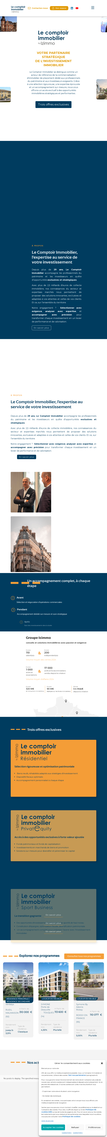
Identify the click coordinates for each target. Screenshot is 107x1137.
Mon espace (59, 8)
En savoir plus (41, 327)
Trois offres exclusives (53, 104)
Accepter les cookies (53, 1127)
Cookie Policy (67, 1133)
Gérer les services (47, 1121)
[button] (102, 1063)
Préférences (94, 1127)
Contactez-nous (38, 8)
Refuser (75, 1127)
